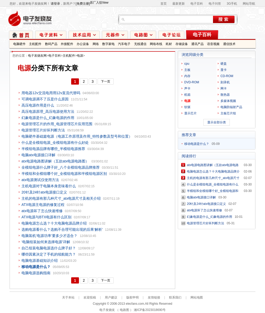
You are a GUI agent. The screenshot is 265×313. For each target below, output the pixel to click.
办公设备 (83, 44)
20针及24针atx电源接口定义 (44, 192)
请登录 (55, 3)
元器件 (115, 34)
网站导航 (249, 3)
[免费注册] (83, 3)
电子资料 (50, 34)
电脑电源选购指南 (35, 273)
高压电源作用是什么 (37, 105)
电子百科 (196, 3)
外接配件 (67, 44)
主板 (187, 70)
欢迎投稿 (90, 297)
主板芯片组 (228, 113)
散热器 (225, 94)
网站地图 (196, 297)
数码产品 (51, 44)
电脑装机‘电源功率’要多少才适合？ (49, 236)
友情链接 (154, 297)
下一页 (105, 81)
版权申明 (132, 297)
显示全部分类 (216, 122)
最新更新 (178, 3)
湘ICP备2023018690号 (150, 310)
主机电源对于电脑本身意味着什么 (48, 186)
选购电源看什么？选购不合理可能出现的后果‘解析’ (62, 229)
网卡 (223, 88)
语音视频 (213, 44)
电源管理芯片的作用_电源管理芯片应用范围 (56, 124)
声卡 (187, 88)
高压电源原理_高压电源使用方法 (47, 111)
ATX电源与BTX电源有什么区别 (46, 217)
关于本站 (68, 297)
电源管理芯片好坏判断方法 (43, 130)
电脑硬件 (19, 44)
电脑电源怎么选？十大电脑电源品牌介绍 (54, 223)
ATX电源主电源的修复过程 (42, 205)
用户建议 (111, 297)
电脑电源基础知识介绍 (39, 260)
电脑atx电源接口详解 (38, 155)
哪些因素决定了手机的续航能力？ (48, 254)
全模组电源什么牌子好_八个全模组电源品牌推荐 (60, 167)
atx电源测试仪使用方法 (40, 180)
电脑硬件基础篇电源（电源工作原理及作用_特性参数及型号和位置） (76, 136)
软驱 (187, 107)
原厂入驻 (99, 2)
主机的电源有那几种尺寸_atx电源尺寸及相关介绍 (61, 198)
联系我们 (175, 297)
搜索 (224, 19)
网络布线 (156, 44)
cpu (186, 63)
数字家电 (108, 44)
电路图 (143, 34)
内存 (187, 76)
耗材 (169, 44)
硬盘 (223, 63)
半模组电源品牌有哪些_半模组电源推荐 (53, 149)
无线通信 (140, 44)
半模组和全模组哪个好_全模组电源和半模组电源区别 (64, 174)
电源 (80, 55)
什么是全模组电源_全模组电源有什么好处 (55, 142)
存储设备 (181, 44)
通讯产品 (197, 44)
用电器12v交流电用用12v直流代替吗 (50, 93)
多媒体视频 (228, 101)
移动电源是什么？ (196, 144)
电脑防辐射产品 (231, 107)
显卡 (223, 70)
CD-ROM (226, 76)
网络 (96, 44)
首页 (163, 3)
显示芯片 (190, 113)
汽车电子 (124, 44)
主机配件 (35, 44)
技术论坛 (171, 34)
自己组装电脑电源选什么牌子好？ (48, 248)
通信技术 (229, 44)
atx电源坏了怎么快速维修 (42, 211)
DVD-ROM (191, 82)
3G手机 (232, 3)
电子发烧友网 (37, 55)
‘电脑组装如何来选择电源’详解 (45, 242)
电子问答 (215, 3)
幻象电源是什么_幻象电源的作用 (47, 118)
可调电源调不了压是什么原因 (45, 99)
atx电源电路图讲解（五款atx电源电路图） (55, 161)
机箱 (187, 94)
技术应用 (84, 34)
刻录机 (225, 82)
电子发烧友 (107, 310)
